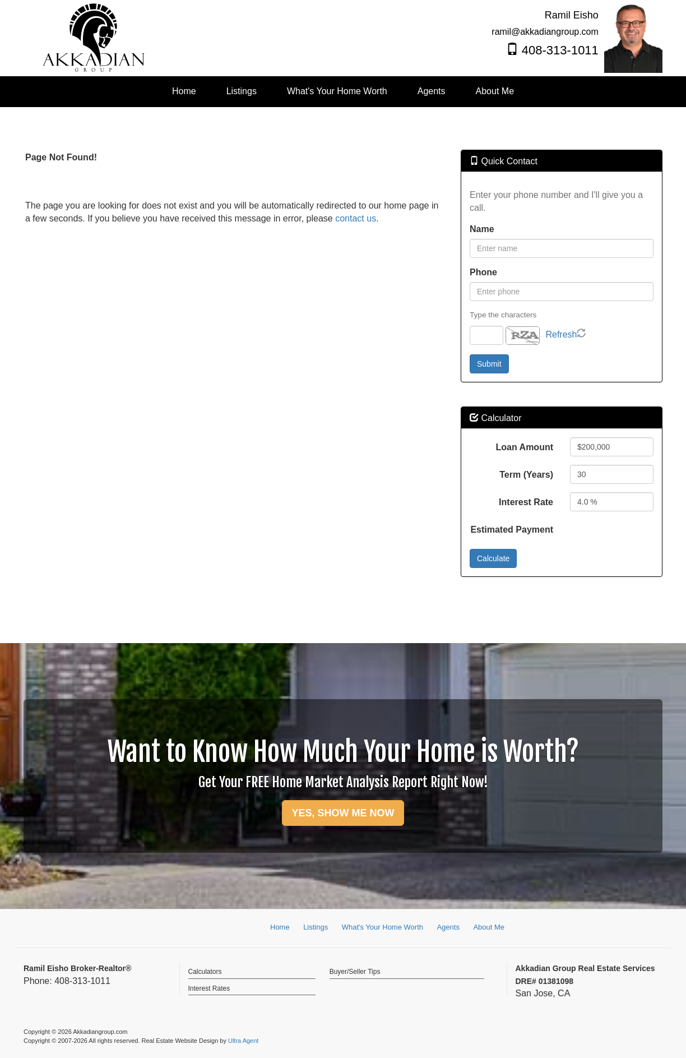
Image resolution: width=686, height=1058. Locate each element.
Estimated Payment (511, 529)
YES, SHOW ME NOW (342, 813)
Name (482, 229)
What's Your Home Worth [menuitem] (337, 91)
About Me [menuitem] (495, 91)
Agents (448, 927)
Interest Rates (209, 988)
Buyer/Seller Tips (355, 972)
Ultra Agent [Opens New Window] (243, 1040)
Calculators (205, 972)
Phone (483, 272)
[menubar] (343, 91)
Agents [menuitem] (432, 91)
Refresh (561, 334)
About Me (488, 927)
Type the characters (503, 315)
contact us (355, 218)
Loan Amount (525, 447)
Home (280, 927)
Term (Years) (526, 474)
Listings (315, 927)
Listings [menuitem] (241, 91)
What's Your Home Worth (382, 927)
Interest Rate (526, 502)
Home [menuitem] (184, 91)
